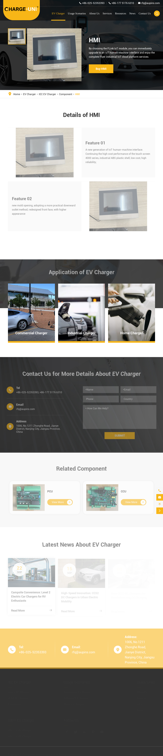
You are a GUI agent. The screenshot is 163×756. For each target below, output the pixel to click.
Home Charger (131, 333)
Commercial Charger (31, 333)
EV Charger (58, 13)
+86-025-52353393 (93, 3)
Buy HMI (101, 68)
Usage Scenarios (77, 13)
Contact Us (145, 13)
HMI (77, 94)
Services (107, 13)
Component (65, 94)
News (132, 13)
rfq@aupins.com (150, 3)
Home (16, 94)
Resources (120, 13)
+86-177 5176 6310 (123, 3)
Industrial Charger (81, 333)
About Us (94, 13)
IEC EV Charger (47, 94)
